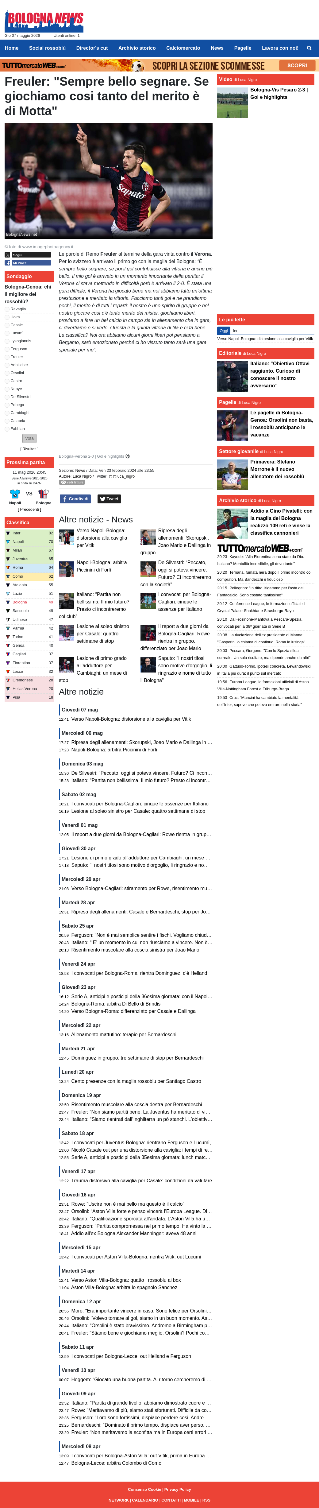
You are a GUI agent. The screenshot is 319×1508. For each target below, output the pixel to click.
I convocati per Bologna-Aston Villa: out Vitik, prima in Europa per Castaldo (152, 1455)
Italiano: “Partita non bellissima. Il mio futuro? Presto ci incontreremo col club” (155, 780)
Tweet (109, 499)
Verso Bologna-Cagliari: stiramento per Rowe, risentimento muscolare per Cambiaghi (163, 888)
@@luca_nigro (122, 476)
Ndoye (16, 388)
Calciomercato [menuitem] (183, 48)
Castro (16, 380)
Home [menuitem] (11, 48)
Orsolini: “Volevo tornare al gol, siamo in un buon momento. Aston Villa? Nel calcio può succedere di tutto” (186, 1318)
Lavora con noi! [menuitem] (280, 48)
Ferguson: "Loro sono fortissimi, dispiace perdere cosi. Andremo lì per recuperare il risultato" (171, 1417)
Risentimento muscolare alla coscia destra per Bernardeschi (136, 1104)
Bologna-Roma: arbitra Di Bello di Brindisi (116, 1003)
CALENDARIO (145, 1500)
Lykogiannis (21, 341)
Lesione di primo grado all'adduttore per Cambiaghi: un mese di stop (145, 857)
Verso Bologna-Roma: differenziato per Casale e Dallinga (133, 1011)
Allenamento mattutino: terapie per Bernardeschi (123, 1034)
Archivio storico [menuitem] (137, 48)
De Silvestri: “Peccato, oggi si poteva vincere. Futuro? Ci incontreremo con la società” (164, 773)
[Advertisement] (266, 215)
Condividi (75, 499)
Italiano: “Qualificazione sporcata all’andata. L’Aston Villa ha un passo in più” (154, 1218)
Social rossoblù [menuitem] (47, 48)
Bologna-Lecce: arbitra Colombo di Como (116, 1463)
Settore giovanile (239, 451)
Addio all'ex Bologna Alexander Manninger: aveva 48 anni (134, 1233)
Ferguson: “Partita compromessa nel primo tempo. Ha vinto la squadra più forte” (158, 1226)
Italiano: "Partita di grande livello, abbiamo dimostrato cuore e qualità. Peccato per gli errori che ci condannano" (192, 1402)
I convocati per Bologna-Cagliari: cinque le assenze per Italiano (184, 602)
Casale (17, 325)
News (80, 470)
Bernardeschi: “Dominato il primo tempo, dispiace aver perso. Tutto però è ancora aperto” (168, 1425)
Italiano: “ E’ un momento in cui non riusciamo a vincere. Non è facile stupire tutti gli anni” (167, 942)
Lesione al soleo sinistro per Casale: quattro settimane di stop (103, 634)
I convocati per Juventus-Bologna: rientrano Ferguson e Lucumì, (141, 1142)
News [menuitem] (217, 48)
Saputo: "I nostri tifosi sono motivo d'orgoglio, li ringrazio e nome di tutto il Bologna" (161, 865)
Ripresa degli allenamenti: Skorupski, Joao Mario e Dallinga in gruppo (147, 742)
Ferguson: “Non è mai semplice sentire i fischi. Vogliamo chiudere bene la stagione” (162, 935)
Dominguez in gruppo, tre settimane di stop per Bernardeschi (137, 1057)
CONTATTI (171, 1500)
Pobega (17, 404)
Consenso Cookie (144, 1489)
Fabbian (18, 428)
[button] (29, 438)
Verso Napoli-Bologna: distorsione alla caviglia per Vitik (102, 538)
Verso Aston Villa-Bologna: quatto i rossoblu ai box (126, 1280)
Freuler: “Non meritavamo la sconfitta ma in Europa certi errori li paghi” (148, 1432)
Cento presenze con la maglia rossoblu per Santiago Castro (136, 1081)
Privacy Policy (177, 1489)
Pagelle (227, 402)
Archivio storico (237, 500)
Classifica (17, 522)
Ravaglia (18, 309)
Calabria (18, 420)
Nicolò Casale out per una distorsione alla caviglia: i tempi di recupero (147, 1150)
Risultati (29, 449)
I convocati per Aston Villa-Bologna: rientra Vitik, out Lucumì (136, 1256)
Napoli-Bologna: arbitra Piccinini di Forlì (114, 749)
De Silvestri (21, 396)
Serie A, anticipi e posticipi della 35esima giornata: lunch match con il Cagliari (155, 1157)
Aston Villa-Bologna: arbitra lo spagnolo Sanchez (124, 1287)
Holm (15, 317)
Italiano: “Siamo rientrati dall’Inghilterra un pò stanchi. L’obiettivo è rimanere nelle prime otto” (171, 1119)
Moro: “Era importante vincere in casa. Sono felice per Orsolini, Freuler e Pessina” (160, 1310)
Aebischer (19, 364)
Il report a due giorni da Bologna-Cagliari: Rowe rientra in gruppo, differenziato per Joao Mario (173, 834)
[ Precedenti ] (29, 509)
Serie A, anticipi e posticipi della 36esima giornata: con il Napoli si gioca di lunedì (159, 996)
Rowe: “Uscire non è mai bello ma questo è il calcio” (127, 1204)
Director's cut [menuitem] (92, 48)
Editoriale (230, 353)
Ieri (235, 330)
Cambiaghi (20, 412)
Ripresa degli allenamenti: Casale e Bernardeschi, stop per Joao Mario (148, 911)
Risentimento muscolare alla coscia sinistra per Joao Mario (135, 949)
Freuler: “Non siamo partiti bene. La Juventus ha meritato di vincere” (145, 1112)
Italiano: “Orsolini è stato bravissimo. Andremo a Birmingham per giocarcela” (154, 1325)
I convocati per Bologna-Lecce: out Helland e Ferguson (131, 1356)
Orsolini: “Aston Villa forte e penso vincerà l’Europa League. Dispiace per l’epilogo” (161, 1211)
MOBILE (191, 1500)
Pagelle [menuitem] (243, 48)
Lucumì (17, 333)
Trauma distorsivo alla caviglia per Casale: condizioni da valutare (141, 1180)
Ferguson (19, 349)
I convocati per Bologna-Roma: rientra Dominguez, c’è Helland (139, 973)
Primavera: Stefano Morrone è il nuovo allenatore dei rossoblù (277, 469)
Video (225, 79)
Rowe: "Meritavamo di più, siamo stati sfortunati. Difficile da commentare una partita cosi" (168, 1410)
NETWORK (119, 1500)
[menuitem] (309, 48)
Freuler (17, 357)
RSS (206, 1500)
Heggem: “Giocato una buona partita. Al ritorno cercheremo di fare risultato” (153, 1379)
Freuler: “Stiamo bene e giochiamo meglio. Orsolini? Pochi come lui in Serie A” (156, 1332)
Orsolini (17, 372)
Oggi (224, 330)
